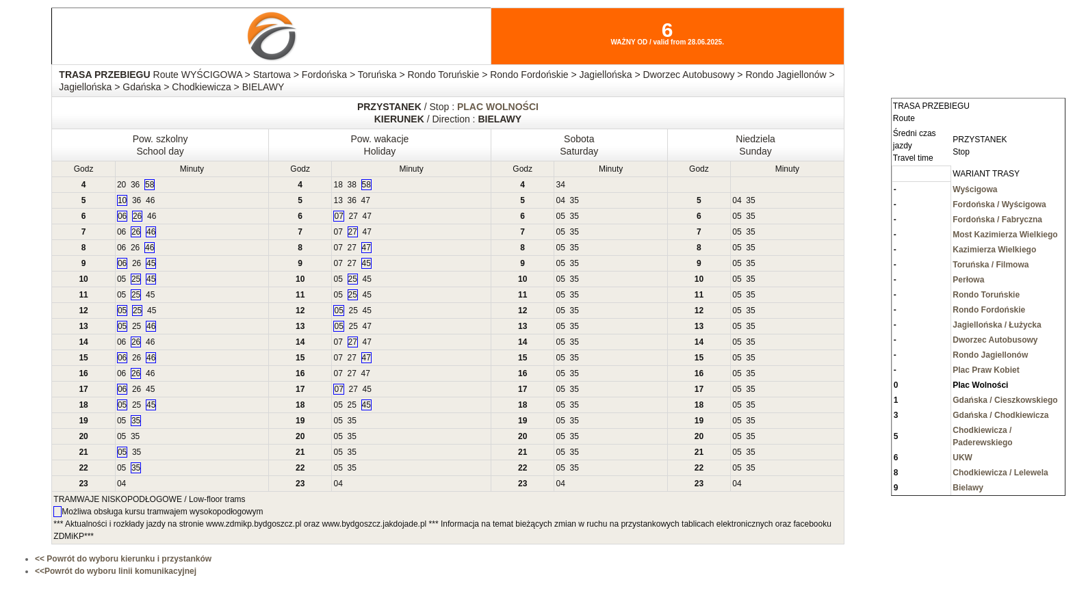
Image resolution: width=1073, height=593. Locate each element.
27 (353, 216)
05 (560, 216)
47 (365, 200)
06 (122, 216)
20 (121, 184)
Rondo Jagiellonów (990, 355)
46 (150, 200)
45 (150, 263)
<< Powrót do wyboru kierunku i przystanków (123, 559)
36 (135, 184)
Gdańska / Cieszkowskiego (1005, 400)
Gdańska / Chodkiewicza (1000, 415)
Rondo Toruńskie (986, 295)
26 (137, 216)
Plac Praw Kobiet (986, 370)
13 (337, 200)
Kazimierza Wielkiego (994, 249)
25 (135, 279)
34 (560, 184)
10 (122, 200)
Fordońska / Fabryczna (997, 219)
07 (338, 216)
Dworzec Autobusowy (995, 340)
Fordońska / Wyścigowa (999, 204)
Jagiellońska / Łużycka (997, 325)
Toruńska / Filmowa (991, 264)
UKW (962, 457)
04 (560, 200)
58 (149, 184)
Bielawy (968, 487)
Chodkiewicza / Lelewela (1000, 472)
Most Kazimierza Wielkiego (1005, 234)
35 (574, 200)
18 (337, 184)
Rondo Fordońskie (989, 310)
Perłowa (968, 280)
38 (352, 184)
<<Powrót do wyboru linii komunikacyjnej (115, 571)
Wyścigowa (975, 189)
